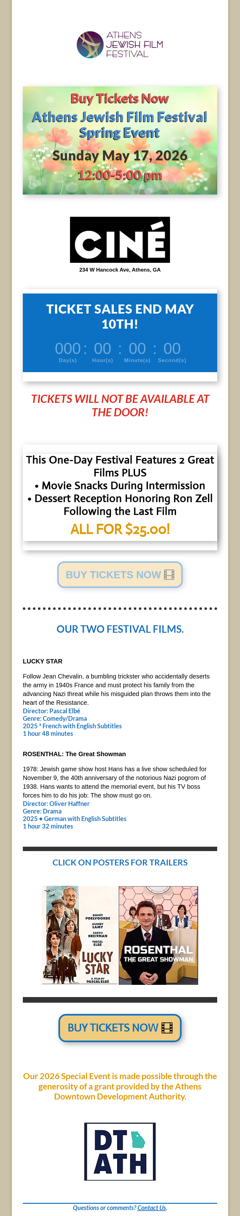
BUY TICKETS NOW (112, 574)
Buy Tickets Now (113, 1028)
